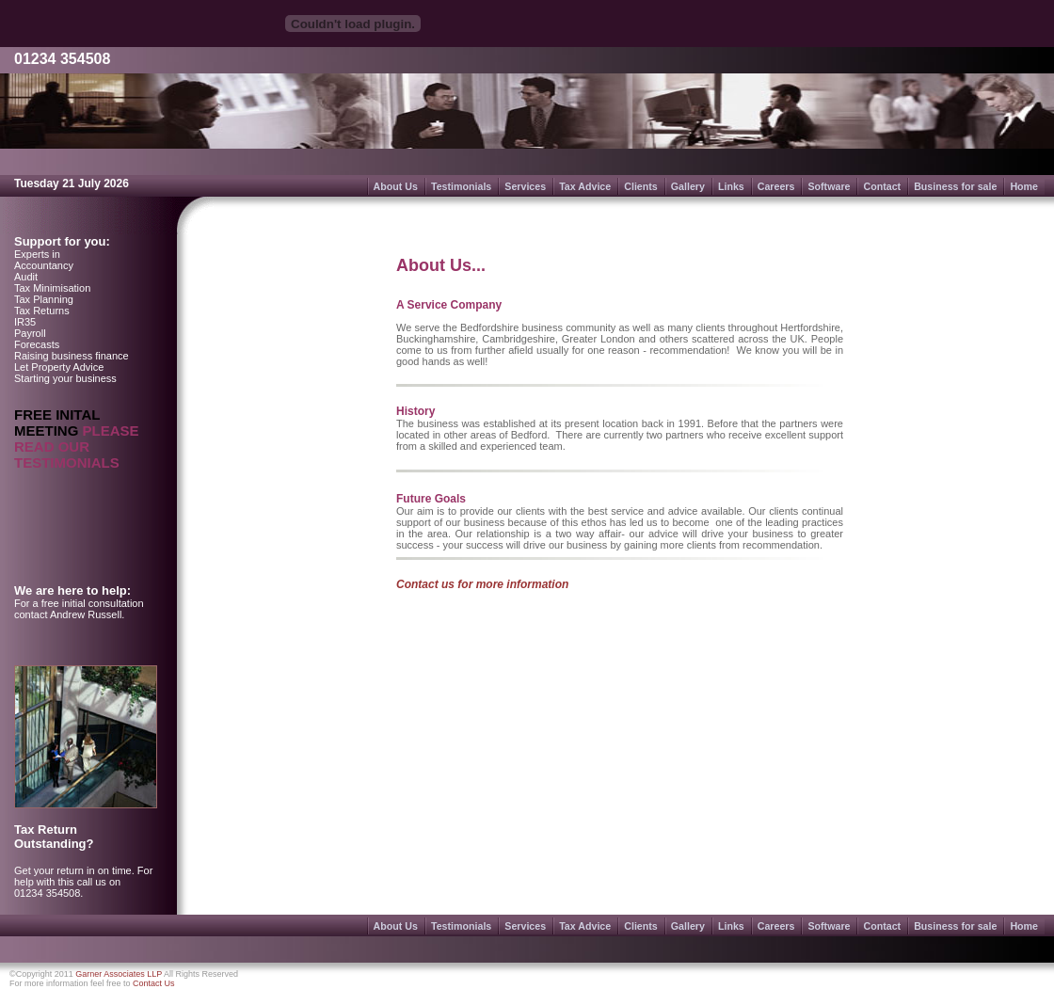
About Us (396, 186)
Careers (776, 186)
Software (828, 186)
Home (1024, 186)
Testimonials (461, 186)
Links (731, 186)
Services (525, 186)
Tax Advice (585, 186)
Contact (882, 186)
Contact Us (154, 983)
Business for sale (955, 186)
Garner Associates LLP (118, 974)
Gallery (688, 186)
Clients (641, 186)
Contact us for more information (482, 584)
